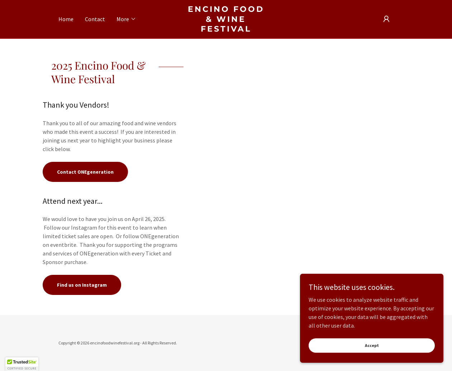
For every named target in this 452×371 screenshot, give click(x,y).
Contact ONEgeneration (85, 172)
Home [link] (65, 19)
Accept (372, 360)
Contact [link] (95, 19)
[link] (226, 29)
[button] (126, 19)
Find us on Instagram (82, 285)
